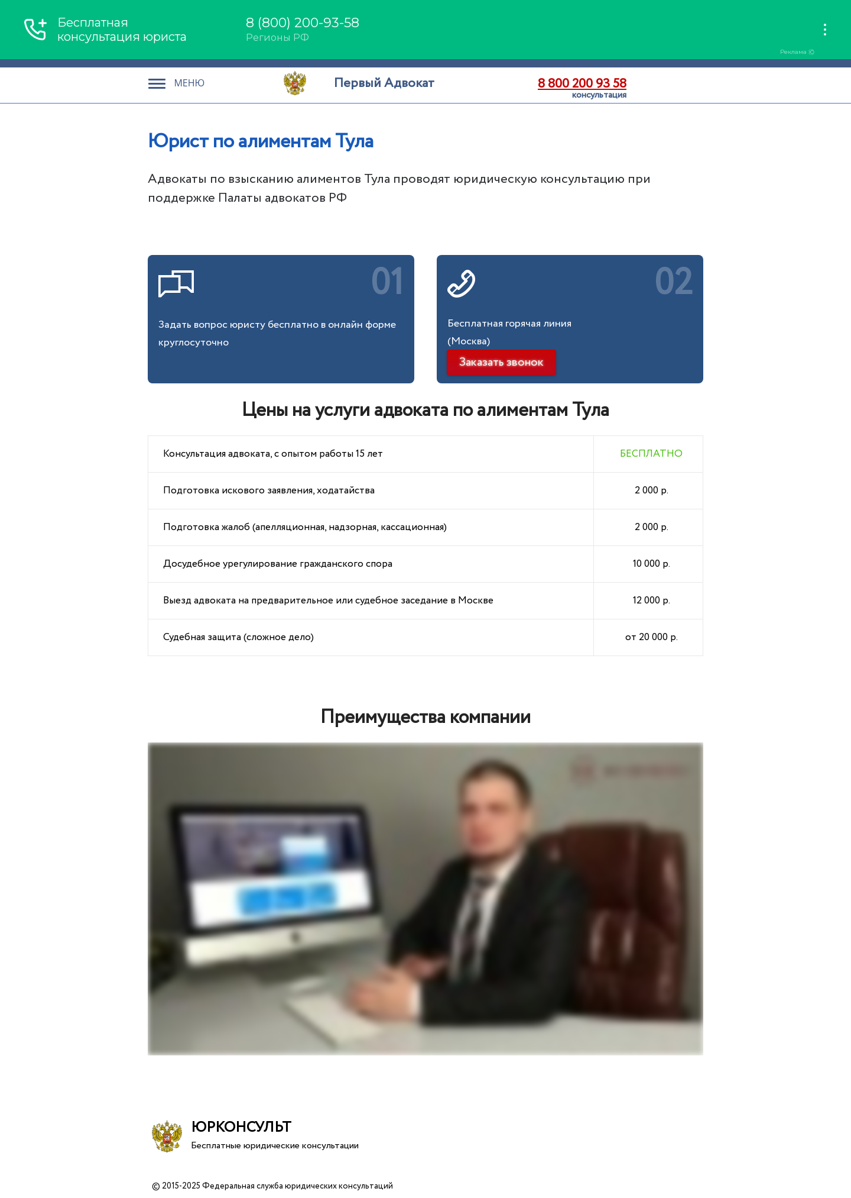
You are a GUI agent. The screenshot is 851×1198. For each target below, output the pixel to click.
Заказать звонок (501, 362)
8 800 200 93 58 (582, 84)
